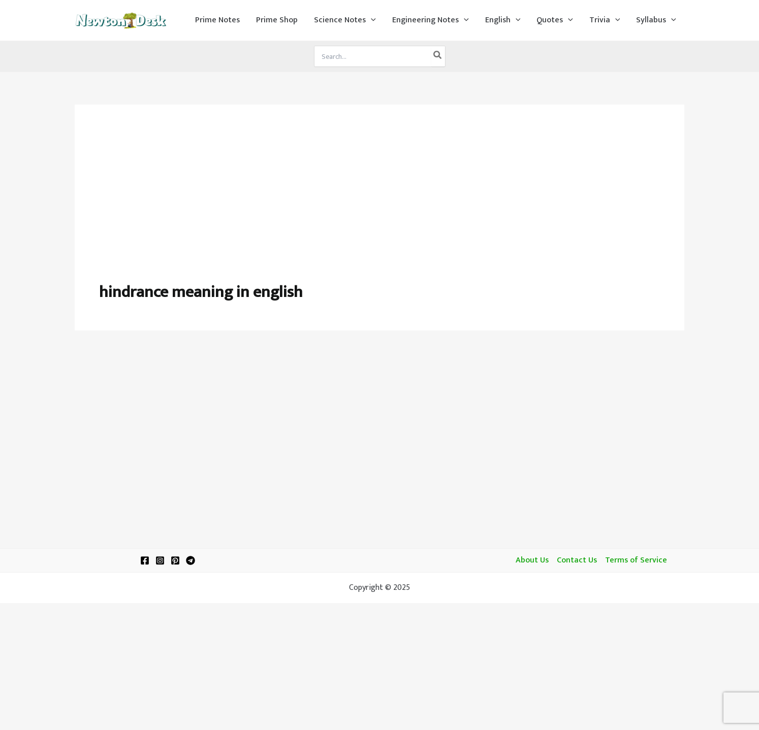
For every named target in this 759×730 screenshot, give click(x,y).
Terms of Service (636, 560)
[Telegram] (190, 560)
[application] (371, 20)
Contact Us (577, 560)
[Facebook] (144, 560)
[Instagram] (160, 560)
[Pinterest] (175, 560)
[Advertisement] (379, 205)
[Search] (438, 56)
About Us (532, 560)
